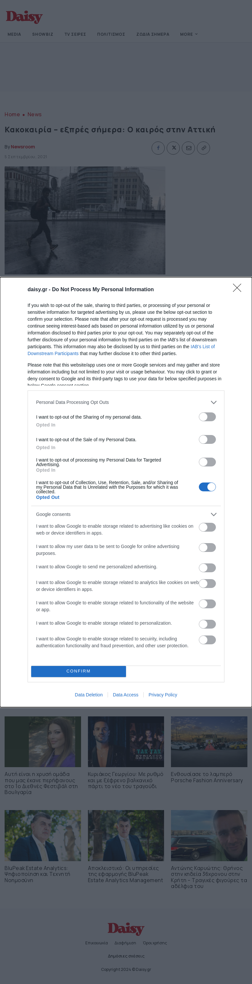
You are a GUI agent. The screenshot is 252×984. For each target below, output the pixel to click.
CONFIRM (78, 671)
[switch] (207, 416)
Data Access (125, 694)
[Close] (239, 290)
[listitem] (126, 402)
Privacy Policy (163, 694)
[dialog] (126, 492)
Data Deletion (89, 694)
